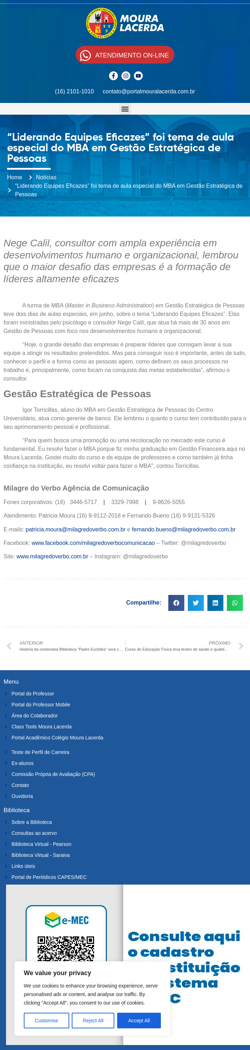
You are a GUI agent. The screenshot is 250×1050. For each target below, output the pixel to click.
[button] (125, 109)
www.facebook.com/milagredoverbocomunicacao (93, 543)
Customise (46, 1020)
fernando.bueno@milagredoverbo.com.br (183, 529)
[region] (92, 998)
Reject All (93, 1020)
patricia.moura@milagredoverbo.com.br (75, 529)
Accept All (139, 1020)
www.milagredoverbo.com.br (52, 556)
